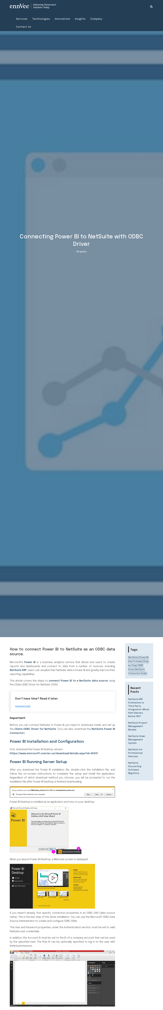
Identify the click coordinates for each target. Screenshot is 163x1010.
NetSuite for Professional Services (135, 753)
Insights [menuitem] (80, 19)
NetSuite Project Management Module (137, 726)
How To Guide (135, 662)
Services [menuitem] (21, 19)
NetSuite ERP (18, 670)
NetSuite (133, 658)
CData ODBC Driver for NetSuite (35, 729)
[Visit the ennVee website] (33, 6)
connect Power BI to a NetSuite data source (78, 680)
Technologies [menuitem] (41, 19)
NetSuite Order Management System (136, 739)
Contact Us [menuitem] (23, 27)
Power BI (30, 662)
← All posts (80, 252)
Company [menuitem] (96, 19)
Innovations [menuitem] (62, 19)
